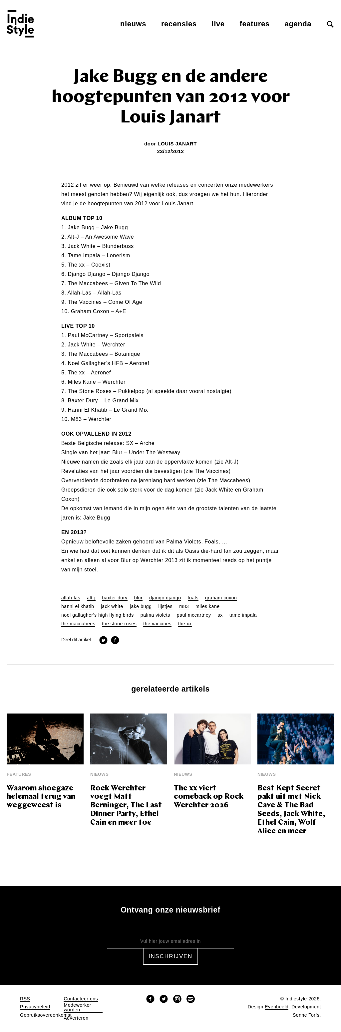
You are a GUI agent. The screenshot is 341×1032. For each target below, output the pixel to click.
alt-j (91, 597)
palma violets (155, 615)
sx (220, 615)
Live (218, 24)
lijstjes (166, 606)
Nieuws (133, 24)
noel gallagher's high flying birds (97, 615)
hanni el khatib (77, 606)
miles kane (207, 606)
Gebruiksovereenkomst (46, 1015)
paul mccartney (194, 615)
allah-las (70, 597)
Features (255, 24)
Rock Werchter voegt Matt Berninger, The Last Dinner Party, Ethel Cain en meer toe (126, 806)
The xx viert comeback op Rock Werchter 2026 (208, 797)
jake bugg (141, 606)
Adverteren (76, 1018)
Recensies (179, 24)
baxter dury (115, 597)
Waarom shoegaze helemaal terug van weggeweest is (41, 797)
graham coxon (221, 597)
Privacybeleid (35, 1006)
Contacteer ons (81, 998)
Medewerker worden (77, 1007)
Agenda (298, 24)
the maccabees (78, 623)
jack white (112, 606)
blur (138, 597)
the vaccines (157, 623)
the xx (185, 623)
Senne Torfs (306, 1015)
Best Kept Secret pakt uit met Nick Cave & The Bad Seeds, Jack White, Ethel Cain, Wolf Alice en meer (291, 810)
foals (193, 597)
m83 (184, 606)
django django (165, 597)
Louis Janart (177, 143)
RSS (25, 998)
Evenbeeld (276, 1006)
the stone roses (119, 623)
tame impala (243, 615)
